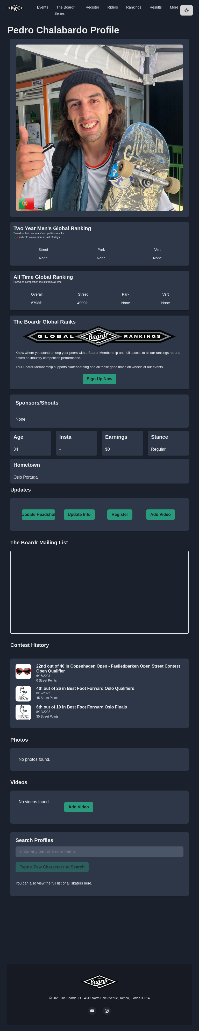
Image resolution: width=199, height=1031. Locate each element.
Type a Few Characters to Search (52, 867)
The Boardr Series (64, 10)
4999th (82, 303)
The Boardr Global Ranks (44, 322)
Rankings (133, 7)
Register (92, 7)
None (43, 258)
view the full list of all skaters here (64, 883)
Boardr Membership (38, 367)
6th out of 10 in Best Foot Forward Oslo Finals (81, 707)
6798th (36, 303)
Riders (113, 7)
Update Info (79, 514)
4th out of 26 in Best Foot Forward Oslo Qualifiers (85, 688)
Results (156, 7)
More (174, 7)
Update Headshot (39, 514)
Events (42, 7)
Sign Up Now (99, 379)
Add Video (160, 514)
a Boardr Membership (102, 353)
